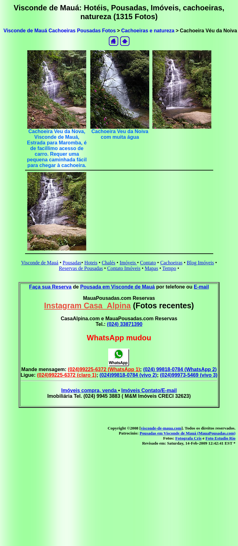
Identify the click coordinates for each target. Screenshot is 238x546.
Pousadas (72, 262)
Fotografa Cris (188, 438)
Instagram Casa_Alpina (87, 305)
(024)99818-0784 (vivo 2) (128, 375)
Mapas (151, 268)
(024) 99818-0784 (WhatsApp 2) (180, 369)
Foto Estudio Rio (220, 438)
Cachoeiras (171, 262)
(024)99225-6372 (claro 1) (66, 375)
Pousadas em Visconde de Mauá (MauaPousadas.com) (187, 433)
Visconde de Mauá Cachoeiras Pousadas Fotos (59, 30)
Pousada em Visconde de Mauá (117, 286)
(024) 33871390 (124, 324)
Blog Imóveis (200, 262)
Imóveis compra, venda (89, 390)
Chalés (108, 262)
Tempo (169, 268)
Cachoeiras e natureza (147, 30)
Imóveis (128, 262)
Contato (148, 262)
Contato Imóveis (123, 268)
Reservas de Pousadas (81, 268)
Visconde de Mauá (39, 262)
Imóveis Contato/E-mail (149, 390)
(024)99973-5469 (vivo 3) (188, 375)
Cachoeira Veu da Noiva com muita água (119, 134)
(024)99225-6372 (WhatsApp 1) (104, 369)
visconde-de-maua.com (161, 428)
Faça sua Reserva (50, 286)
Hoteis (91, 262)
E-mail (201, 286)
